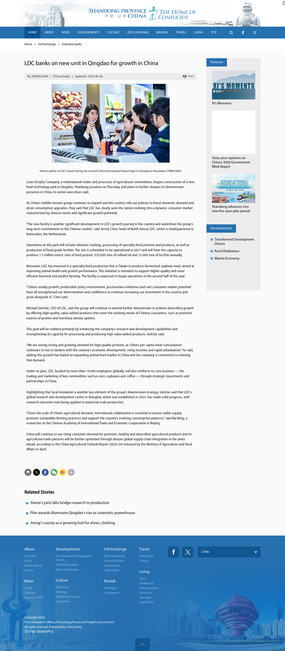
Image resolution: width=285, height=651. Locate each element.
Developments (221, 228)
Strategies (110, 588)
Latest (28, 588)
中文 (214, 32)
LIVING (198, 32)
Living (144, 572)
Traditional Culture (68, 597)
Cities (27, 561)
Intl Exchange (47, 44)
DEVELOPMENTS (89, 32)
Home (28, 44)
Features (216, 62)
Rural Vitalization (227, 251)
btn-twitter (255, 32)
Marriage (145, 597)
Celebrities (63, 601)
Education (146, 593)
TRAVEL (181, 32)
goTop (142, 644)
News (28, 581)
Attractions (146, 556)
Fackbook (173, 552)
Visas (142, 578)
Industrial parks (72, 44)
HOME (32, 32)
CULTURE (113, 32)
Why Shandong (114, 556)
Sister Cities (111, 570)
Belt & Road (111, 565)
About (29, 549)
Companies (111, 593)
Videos (28, 570)
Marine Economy (227, 258)
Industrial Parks (114, 561)
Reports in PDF (34, 597)
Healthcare (146, 583)
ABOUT (49, 32)
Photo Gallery (33, 565)
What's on (62, 587)
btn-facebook (243, 32)
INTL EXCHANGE (138, 32)
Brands (110, 581)
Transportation (149, 588)
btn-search (231, 32)
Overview (30, 556)
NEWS (66, 32)
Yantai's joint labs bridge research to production (69, 503)
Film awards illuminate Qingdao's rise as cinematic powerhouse (82, 513)
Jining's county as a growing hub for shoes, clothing (72, 523)
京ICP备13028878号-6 (38, 631)
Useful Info (146, 602)
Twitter (187, 552)
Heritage (61, 592)
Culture (62, 581)
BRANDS (162, 32)
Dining (143, 561)
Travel (144, 549)
